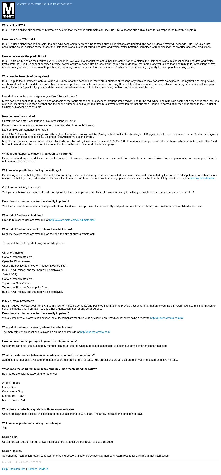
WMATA (44, 469)
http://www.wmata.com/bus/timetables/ (72, 220)
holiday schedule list (202, 178)
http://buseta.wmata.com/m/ (167, 318)
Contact (32, 469)
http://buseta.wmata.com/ (95, 332)
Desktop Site (17, 469)
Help (5, 469)
